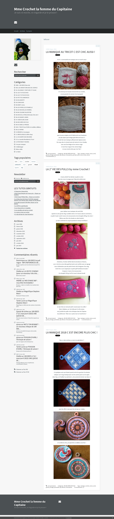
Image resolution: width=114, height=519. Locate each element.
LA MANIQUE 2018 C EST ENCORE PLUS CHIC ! (71, 332)
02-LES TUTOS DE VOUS (22, 95)
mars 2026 (19, 224)
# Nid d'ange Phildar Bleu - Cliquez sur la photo (27, 197)
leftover (63, 155)
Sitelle (18, 271)
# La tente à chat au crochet (21, 212)
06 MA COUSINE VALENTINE (23, 112)
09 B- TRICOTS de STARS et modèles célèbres (28, 127)
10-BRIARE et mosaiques (23, 132)
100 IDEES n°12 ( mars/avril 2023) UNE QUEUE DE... (27, 313)
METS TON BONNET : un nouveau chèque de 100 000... (27, 326)
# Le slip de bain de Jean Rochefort (23, 214)
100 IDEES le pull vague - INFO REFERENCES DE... (28, 261)
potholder (56, 155)
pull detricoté (76, 155)
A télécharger (19, 147)
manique (82, 153)
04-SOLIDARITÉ (20, 100)
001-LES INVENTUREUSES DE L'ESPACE (26, 88)
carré (94, 153)
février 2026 (19, 226)
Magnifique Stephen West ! (27, 292)
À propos (29, 31)
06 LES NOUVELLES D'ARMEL (24, 110)
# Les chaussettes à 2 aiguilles (22, 208)
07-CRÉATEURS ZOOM (22, 120)
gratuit (30, 164)
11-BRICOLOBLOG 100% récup (24, 134)
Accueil (16, 31)
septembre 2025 (20, 238)
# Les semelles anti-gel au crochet (23, 210)
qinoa (18, 324)
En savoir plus (69, 517)
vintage (52, 155)
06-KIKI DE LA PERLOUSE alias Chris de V (27, 115)
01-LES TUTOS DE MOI (22, 92)
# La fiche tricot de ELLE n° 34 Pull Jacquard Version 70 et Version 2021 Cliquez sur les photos (27, 199)
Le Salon (18, 152)
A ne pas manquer (21, 144)
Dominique (20, 260)
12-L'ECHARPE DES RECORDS (24, 137)
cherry (88, 155)
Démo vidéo (19, 149)
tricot (36, 164)
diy (22, 167)
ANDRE (19, 280)
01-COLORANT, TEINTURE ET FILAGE (26, 90)
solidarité (18, 164)
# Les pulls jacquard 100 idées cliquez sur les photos (26, 203)
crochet (27, 161)
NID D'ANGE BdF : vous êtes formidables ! (27, 281)
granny (47, 155)
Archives (22, 31)
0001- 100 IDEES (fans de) (23, 85)
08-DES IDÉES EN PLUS (22, 122)
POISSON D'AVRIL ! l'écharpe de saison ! (27, 338)
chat (24, 164)
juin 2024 (18, 245)
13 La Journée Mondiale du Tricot (25, 139)
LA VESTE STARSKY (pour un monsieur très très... (27, 272)
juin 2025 (18, 241)
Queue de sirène (22, 311)
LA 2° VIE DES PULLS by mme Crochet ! (68, 169)
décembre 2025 (20, 231)
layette (17, 167)
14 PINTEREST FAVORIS (22, 142)
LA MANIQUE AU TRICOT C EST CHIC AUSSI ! (70, 52)
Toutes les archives (21, 248)
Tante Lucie (20, 300)
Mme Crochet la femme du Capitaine (43, 9)
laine (21, 161)
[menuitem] (17, 31)
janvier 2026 (19, 229)
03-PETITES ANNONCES (22, 97)
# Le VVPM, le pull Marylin (21, 206)
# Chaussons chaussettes (21, 191)
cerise (84, 155)
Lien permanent (51, 153)
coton (91, 153)
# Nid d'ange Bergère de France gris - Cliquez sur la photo (27, 194)
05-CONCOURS (20, 102)
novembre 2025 (20, 233)
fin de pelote (69, 155)
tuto (16, 161)
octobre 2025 (20, 236)
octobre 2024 (20, 243)
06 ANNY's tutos (20, 105)
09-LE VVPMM (19, 129)
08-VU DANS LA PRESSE (22, 124)
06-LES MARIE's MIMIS (22, 117)
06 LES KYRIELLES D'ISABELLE (24, 107)
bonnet (33, 161)
